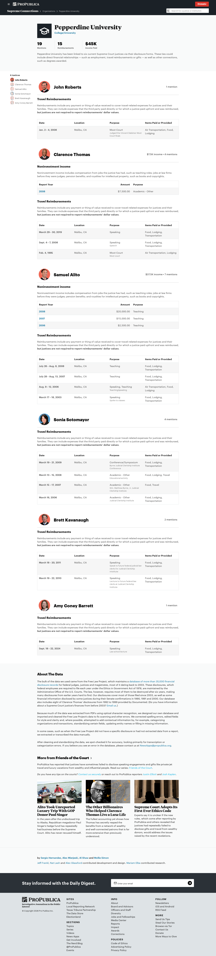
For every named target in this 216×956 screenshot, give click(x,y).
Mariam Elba (133, 862)
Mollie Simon (101, 857)
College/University (65, 32)
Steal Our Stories (165, 922)
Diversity (116, 913)
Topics (70, 926)
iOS (157, 906)
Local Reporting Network (80, 906)
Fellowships (128, 916)
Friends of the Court (74, 757)
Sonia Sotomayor (23, 93)
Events (70, 950)
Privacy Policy (119, 950)
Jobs (113, 916)
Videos (70, 932)
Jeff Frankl (43, 862)
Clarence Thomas (23, 84)
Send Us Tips (162, 919)
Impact (115, 927)
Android (169, 906)
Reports (115, 923)
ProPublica (72, 902)
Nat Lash (55, 862)
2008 (42, 191)
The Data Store (74, 913)
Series (69, 929)
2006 (42, 325)
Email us (111, 705)
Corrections (117, 933)
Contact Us (161, 929)
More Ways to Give (166, 936)
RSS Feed (160, 909)
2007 (42, 318)
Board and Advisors (122, 906)
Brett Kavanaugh (22, 98)
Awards (115, 930)
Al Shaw (83, 857)
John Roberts (21, 79)
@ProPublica (73, 946)
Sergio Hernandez (51, 857)
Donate (159, 932)
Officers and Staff (121, 909)
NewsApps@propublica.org (155, 745)
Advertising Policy (121, 946)
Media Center (118, 920)
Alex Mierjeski (70, 857)
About (114, 902)
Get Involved (73, 939)
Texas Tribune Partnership (81, 909)
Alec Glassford (74, 862)
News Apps (72, 936)
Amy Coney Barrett (24, 102)
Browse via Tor (163, 926)
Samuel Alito (21, 89)
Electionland (73, 916)
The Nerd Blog (74, 943)
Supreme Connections (22, 11)
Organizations (48, 11)
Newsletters (162, 902)
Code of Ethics (119, 943)
